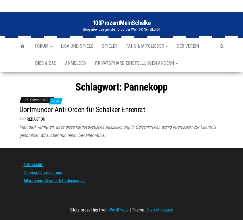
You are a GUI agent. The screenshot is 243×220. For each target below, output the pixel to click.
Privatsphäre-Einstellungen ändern (136, 63)
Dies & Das (46, 63)
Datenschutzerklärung (43, 172)
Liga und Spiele (77, 46)
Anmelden (75, 63)
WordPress (118, 210)
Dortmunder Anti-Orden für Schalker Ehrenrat (82, 109)
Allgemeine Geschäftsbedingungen (54, 180)
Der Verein (187, 46)
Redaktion (36, 119)
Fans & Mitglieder (147, 46)
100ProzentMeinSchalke (121, 22)
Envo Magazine (159, 210)
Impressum (33, 164)
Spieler (110, 46)
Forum (43, 46)
